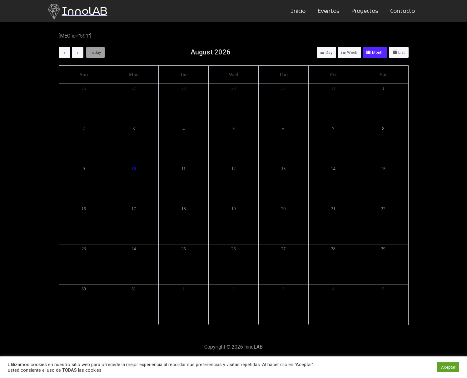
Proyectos (366, 10)
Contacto (403, 10)
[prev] (64, 52)
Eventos (330, 10)
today (95, 52)
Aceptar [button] (448, 367)
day (328, 52)
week (352, 52)
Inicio (301, 10)
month (378, 52)
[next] (77, 52)
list (401, 52)
